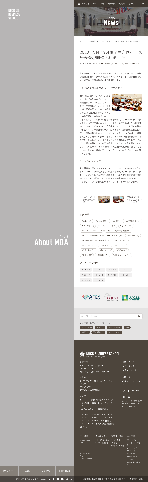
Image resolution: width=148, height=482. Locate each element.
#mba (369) (115, 221)
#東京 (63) (106, 245)
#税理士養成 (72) (88, 250)
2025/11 (99, 275)
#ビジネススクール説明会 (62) (118, 231)
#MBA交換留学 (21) (132, 221)
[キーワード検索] (108, 316)
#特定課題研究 (131, 64)
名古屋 (27, 479)
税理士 (142, 479)
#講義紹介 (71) (102, 255)
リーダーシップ (132, 448)
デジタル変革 (131, 453)
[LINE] (58, 479)
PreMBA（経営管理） (102, 443)
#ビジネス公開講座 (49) (91, 236)
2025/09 (125, 275)
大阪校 (83, 396)
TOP (82, 41)
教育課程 (121, 4)
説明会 (28, 471)
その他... (131, 4)
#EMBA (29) (86, 221)
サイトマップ (128, 366)
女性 (123, 479)
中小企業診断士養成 (102, 440)
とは (86, 4)
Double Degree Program (85, 455)
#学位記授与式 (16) (89, 245)
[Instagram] (66, 479)
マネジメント (131, 451)
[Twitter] (49, 479)
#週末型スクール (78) (121, 255)
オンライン (35, 479)
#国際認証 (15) (121, 240)
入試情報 (46, 471)
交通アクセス (128, 362)
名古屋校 (84, 362)
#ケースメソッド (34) (107, 226)
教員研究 (111, 4)
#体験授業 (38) (88, 240)
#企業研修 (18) (133, 236)
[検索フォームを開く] (143, 3)
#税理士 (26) (120, 245)
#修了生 (117, 64)
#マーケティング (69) (114, 236)
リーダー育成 (115, 440)
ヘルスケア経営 (132, 456)
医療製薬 (117, 479)
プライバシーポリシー (131, 371)
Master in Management (84, 447)
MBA (81, 443)
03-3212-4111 (90, 387)
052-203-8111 (90, 368)
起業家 (94, 479)
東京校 (83, 377)
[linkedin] (71, 479)
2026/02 (125, 269)
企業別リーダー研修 (117, 446)
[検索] (139, 316)
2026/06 (86, 269)
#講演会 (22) (87, 255)
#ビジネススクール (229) (92, 231)
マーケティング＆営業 (133, 444)
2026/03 (112, 269)
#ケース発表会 (104, 64)
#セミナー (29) (126, 226)
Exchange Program (86, 458)
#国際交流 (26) (104, 240)
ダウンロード (9, 471)
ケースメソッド (98, 4)
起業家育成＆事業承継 (133, 463)
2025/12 (86, 275)
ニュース (102, 41)
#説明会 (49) (122, 250)
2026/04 (99, 269)
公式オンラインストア (131, 383)
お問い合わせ (128, 377)
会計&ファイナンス (133, 440)
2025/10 (112, 275)
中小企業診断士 (132, 479)
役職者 (110, 479)
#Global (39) (101, 221)
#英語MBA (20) (106, 250)
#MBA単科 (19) (88, 226)
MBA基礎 (114, 443)
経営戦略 (130, 459)
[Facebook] (54, 479)
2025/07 (99, 280)
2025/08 (86, 280)
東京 (18, 479)
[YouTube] (62, 479)
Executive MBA (85, 440)
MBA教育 (92, 41)
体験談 (64, 471)
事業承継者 (102, 479)
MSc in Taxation (85, 451)
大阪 (22, 479)
